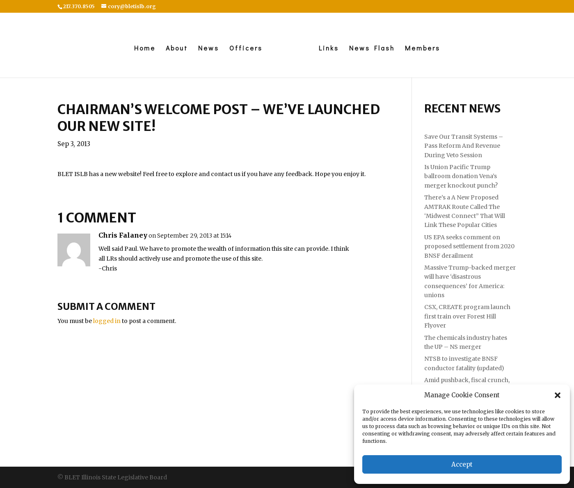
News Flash (374, 48)
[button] (557, 395)
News (206, 48)
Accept (462, 464)
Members (424, 48)
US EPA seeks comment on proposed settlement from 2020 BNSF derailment (469, 246)
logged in (107, 321)
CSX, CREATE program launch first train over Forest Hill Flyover (467, 316)
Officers (243, 48)
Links (331, 48)
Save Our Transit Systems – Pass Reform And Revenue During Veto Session (463, 146)
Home (142, 48)
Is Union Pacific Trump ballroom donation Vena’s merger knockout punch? (461, 176)
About (174, 48)
